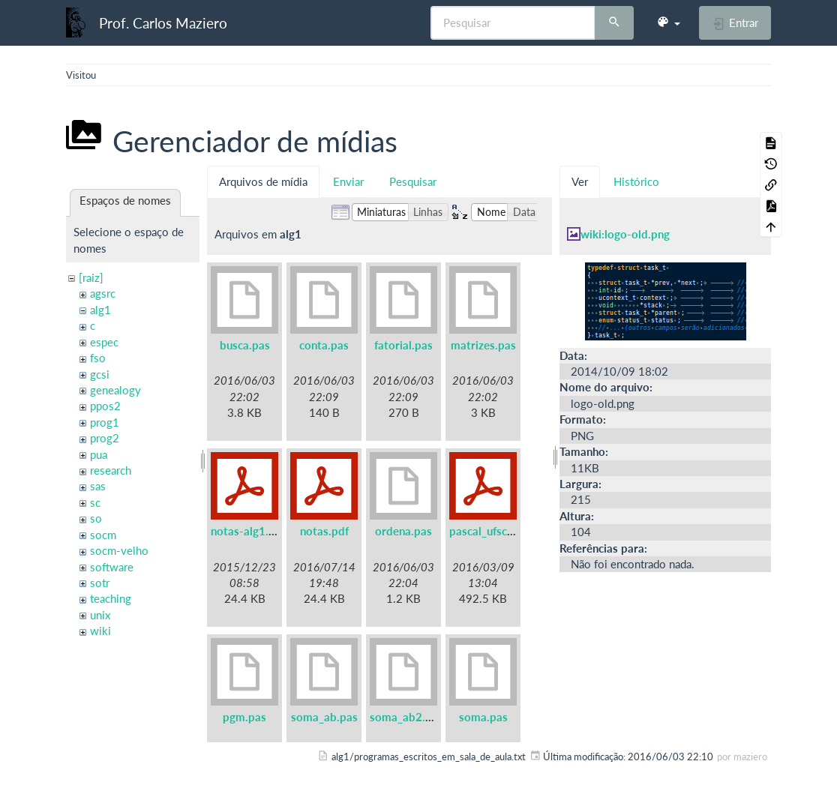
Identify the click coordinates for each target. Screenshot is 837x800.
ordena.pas (403, 531)
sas (98, 486)
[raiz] (91, 277)
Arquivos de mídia (263, 181)
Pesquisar (412, 181)
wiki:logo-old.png (625, 234)
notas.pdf (324, 531)
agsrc (103, 293)
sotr (100, 582)
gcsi (100, 374)
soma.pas (483, 717)
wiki (100, 630)
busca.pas (245, 345)
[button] (668, 22)
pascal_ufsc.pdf (488, 531)
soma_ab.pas (324, 717)
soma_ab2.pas (406, 717)
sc (95, 502)
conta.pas (324, 345)
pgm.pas (244, 717)
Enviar (348, 181)
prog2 (104, 438)
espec (104, 342)
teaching (110, 598)
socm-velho (119, 550)
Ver (580, 181)
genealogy (115, 390)
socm (103, 534)
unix (100, 615)
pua (98, 454)
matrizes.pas (483, 345)
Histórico (636, 181)
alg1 (100, 309)
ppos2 (105, 405)
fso (98, 357)
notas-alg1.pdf (248, 531)
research (110, 470)
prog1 (104, 422)
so (96, 518)
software (112, 567)
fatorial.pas (403, 345)
